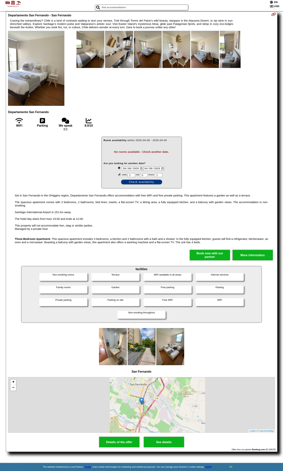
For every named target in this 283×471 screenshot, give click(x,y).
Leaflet (253, 431)
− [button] (13, 388)
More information (252, 255)
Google (87, 467)
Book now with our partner (209, 255)
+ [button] (13, 382)
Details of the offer (119, 442)
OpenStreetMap (266, 431)
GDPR (208, 467)
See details (164, 442)
